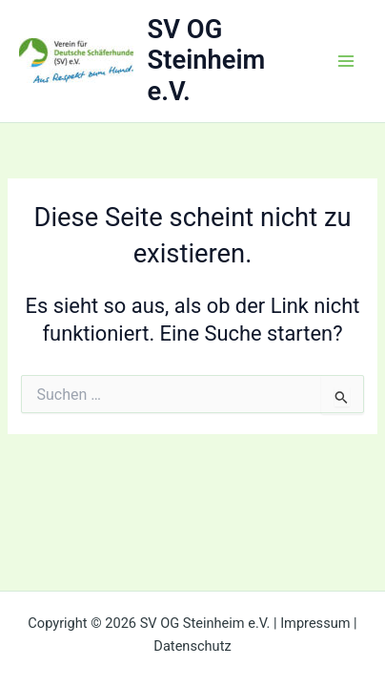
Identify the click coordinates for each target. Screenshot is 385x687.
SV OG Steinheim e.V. (207, 61)
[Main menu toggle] (346, 61)
